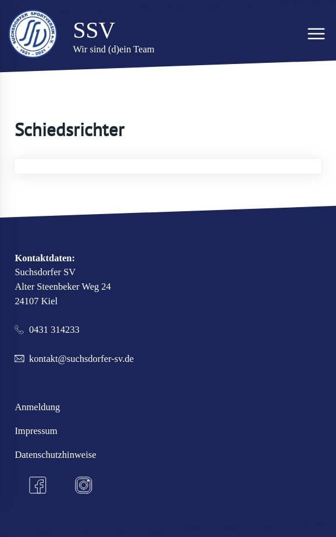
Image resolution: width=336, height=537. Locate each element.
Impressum (36, 430)
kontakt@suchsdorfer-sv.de (81, 358)
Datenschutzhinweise (55, 454)
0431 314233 (54, 329)
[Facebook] (38, 485)
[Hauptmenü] (316, 33)
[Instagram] (84, 485)
